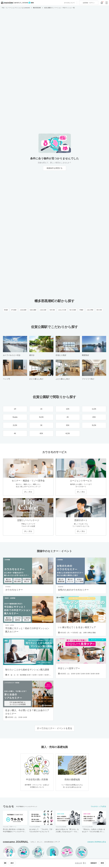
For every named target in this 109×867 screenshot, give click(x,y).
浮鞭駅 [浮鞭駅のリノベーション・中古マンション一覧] (81, 310)
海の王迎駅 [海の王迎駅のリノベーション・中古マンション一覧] (72, 310)
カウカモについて (69, 3)
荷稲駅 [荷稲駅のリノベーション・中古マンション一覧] (6, 310)
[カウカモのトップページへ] (17, 3)
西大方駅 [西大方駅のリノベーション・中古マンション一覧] (99, 310)
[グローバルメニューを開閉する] (106, 3)
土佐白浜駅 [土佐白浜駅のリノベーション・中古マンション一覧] (43, 310)
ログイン (89, 3)
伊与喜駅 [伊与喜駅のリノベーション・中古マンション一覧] (13, 310)
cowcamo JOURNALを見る (96, 842)
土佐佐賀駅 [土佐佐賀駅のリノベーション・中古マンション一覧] (23, 310)
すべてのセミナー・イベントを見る (54, 728)
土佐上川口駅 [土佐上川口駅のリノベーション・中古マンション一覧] (62, 310)
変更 (102, 863)
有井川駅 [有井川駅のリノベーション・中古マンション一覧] (52, 310)
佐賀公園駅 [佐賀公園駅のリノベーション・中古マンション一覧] (33, 310)
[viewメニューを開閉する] (12, 863)
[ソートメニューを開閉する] (5, 863)
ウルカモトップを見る (98, 806)
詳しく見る (28, 492)
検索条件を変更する (54, 168)
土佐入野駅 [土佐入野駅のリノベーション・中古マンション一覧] (90, 310)
